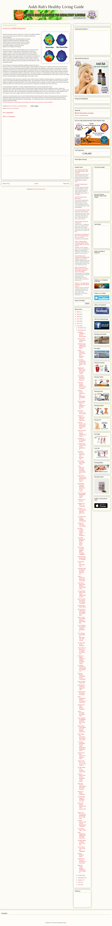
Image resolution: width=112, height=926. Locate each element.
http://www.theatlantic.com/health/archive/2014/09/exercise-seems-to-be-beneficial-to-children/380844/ (28, 102)
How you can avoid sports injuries (81, 340)
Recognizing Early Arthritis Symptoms (81, 707)
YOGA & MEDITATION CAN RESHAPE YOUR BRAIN (81, 777)
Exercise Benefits (14, 108)
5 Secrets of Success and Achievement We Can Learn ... (82, 478)
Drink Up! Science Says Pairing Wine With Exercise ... (82, 786)
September (81, 877)
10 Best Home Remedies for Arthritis (81, 693)
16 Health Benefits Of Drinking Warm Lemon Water (81, 541)
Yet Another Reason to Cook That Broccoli (81, 378)
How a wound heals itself (81, 682)
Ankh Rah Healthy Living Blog (85, 113)
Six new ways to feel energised (81, 644)
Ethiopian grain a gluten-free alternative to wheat (82, 346)
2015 (78, 323)
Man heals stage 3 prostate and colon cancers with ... (82, 807)
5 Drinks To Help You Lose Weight (82, 525)
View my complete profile (81, 115)
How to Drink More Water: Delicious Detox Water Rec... (82, 620)
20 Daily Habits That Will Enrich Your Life (82, 842)
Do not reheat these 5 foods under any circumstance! (82, 210)
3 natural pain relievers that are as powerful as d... (82, 446)
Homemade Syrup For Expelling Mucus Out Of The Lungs (81, 487)
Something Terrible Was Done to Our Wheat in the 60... (82, 362)
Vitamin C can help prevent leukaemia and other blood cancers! (82, 284)
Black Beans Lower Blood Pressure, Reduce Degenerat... (82, 728)
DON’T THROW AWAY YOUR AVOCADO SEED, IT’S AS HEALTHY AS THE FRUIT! (82, 243)
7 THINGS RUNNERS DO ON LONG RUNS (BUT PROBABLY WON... (82, 746)
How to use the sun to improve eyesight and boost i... (82, 433)
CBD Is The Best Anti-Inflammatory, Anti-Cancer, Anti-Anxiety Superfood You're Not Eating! (82, 269)
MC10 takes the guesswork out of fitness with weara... (82, 736)
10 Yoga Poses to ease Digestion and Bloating (82, 519)
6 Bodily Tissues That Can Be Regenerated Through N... (82, 823)
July (79, 882)
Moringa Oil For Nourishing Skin (81, 564)
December (81, 327)
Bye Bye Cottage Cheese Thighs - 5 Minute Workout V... (81, 532)
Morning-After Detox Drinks (82, 606)
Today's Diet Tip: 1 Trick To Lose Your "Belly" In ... (82, 763)
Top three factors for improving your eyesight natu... (81, 455)
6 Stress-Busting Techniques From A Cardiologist (81, 676)
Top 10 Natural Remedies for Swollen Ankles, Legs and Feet (81, 171)
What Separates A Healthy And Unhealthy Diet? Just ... (82, 835)
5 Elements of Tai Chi (81, 500)
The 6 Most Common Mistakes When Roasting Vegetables (81, 551)
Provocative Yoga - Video (82, 829)
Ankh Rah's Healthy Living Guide (56, 6)
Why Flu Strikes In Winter (81, 855)
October (80, 875)
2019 (78, 314)
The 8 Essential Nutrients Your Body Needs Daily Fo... (81, 470)
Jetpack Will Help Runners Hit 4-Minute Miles (81, 755)
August (80, 880)
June (79, 884)
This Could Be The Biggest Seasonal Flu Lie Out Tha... (81, 720)
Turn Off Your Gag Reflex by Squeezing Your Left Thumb (81, 637)
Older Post (66, 183)
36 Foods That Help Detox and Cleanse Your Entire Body (82, 612)
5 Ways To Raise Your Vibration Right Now (81, 418)
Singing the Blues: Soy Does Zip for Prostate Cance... (82, 370)
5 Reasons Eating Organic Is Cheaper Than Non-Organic (81, 659)
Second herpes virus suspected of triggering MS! (82, 256)
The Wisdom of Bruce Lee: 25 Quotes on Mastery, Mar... (82, 650)
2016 (78, 321)
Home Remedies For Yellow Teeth (81, 713)
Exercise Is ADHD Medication (81, 793)
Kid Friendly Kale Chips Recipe (81, 462)
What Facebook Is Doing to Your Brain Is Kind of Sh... (82, 699)
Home (36, 183)
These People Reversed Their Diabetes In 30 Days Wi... (81, 405)
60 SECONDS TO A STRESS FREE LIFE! (81, 769)
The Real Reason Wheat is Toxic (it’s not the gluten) (82, 385)
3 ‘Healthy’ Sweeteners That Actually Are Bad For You (82, 668)
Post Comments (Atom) (39, 189)
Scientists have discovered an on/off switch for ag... (82, 571)
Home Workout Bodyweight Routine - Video (82, 495)
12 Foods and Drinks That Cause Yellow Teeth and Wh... (82, 593)
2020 (78, 312)
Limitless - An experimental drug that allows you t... (82, 511)
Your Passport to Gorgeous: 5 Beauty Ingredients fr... (82, 628)
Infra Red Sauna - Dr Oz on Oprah (82, 412)
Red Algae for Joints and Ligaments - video (81, 687)
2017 (78, 319)
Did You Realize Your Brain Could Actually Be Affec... (82, 425)
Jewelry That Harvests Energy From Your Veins (82, 861)
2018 (78, 316)
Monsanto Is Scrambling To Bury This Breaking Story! (82, 235)
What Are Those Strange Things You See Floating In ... (82, 869)
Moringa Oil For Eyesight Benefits (82, 440)
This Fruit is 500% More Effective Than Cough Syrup (82, 585)
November (81, 330)
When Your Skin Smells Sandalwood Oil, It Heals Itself (82, 815)
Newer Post (6, 183)
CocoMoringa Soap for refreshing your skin (81, 799)
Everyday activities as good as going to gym (82, 334)
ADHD (8, 108)
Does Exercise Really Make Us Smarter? (82, 558)
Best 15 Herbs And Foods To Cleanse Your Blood (81, 601)
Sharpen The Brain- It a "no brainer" (81, 505)
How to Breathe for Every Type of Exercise (81, 578)
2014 (78, 325)
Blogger (64, 922)
